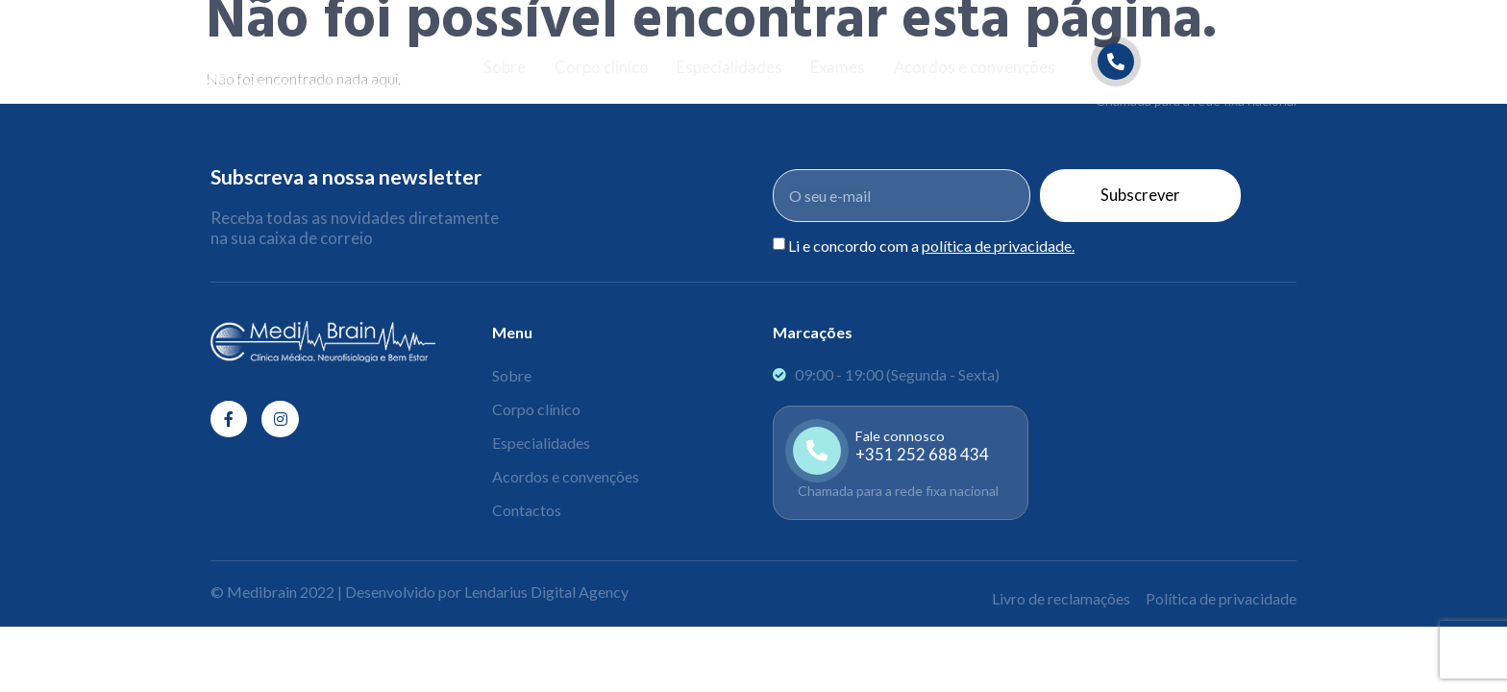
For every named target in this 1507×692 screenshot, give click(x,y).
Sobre (503, 68)
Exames (838, 68)
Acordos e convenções (976, 68)
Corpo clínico (600, 68)
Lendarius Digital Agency (546, 591)
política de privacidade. (998, 245)
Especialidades (728, 68)
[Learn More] (1197, 75)
